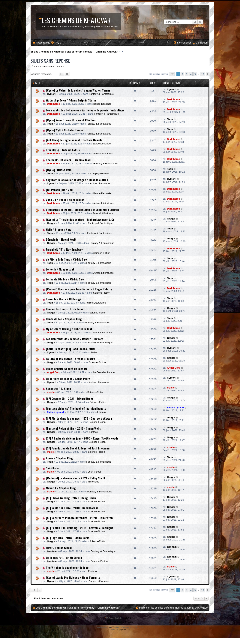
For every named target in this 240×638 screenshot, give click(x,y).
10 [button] (202, 74)
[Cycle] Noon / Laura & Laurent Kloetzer (71, 120)
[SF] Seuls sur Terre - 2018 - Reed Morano (72, 508)
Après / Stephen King (59, 458)
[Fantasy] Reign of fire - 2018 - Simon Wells (73, 428)
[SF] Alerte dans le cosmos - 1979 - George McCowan (79, 418)
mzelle (51, 392)
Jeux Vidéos (94, 471)
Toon (50, 123)
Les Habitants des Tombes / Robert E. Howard (74, 339)
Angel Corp (53, 372)
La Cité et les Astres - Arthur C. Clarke (70, 358)
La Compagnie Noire (98, 173)
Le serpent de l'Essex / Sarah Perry (68, 378)
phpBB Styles (129, 618)
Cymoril (51, 93)
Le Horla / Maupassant (60, 269)
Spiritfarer (52, 468)
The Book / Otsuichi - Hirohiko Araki (68, 160)
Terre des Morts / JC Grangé (63, 299)
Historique (93, 481)
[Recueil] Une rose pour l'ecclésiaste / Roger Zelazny (79, 289)
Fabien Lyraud (55, 412)
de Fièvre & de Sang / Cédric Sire (66, 259)
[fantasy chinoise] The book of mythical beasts (76, 408)
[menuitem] (55, 42)
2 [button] (182, 74)
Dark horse (53, 103)
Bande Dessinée (102, 103)
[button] (172, 74)
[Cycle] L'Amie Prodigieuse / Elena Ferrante (73, 577)
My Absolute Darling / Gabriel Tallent (69, 329)
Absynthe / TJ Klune (58, 388)
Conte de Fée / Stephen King (64, 319)
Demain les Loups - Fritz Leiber (65, 309)
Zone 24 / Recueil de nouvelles (65, 199)
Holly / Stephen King (58, 229)
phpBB (111, 627)
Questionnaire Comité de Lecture (67, 368)
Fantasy (101, 412)
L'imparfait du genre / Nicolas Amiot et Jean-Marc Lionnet (82, 209)
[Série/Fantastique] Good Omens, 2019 (70, 348)
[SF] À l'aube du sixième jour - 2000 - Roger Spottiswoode (82, 438)
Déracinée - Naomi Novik (61, 239)
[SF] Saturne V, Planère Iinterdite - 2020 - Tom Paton (79, 518)
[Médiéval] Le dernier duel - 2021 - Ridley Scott (75, 478)
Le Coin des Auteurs (104, 372)
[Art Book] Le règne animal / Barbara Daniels (74, 140)
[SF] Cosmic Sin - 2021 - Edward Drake (70, 398)
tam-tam (52, 551)
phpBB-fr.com (124, 629)
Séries (93, 352)
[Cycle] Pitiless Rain (58, 170)
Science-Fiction (101, 253)
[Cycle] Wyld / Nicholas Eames (64, 130)
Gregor (51, 223)
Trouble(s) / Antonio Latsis (63, 150)
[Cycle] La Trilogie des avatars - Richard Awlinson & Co (80, 219)
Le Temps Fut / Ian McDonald (64, 557)
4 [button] (190, 74)
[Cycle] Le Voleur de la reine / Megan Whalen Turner (78, 90)
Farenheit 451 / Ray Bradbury (64, 249)
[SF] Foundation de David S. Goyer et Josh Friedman (78, 448)
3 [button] (186, 74)
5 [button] (195, 74)
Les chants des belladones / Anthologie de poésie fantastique (85, 110)
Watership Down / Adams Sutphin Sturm (71, 100)
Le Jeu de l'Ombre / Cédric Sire (65, 279)
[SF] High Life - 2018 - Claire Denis (67, 537)
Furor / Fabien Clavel (59, 547)
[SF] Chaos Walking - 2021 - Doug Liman (71, 498)
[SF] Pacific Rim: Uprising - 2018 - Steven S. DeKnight (79, 527)
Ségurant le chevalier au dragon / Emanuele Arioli (77, 179)
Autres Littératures (102, 153)
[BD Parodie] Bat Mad (59, 189)
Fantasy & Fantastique (101, 93)
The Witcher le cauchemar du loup (67, 567)
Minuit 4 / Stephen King (61, 488)
